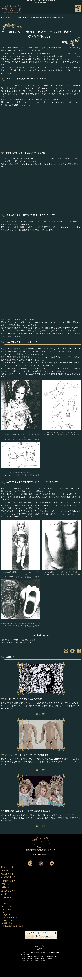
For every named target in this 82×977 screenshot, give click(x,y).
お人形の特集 (7, 874)
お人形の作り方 (8, 877)
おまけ (4, 894)
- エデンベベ (7, 906)
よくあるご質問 (8, 891)
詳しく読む (41, 714)
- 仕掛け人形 (7, 923)
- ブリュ (5, 903)
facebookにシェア (79, 651)
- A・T (5, 912)
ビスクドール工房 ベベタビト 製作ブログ (41, 935)
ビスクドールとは (9, 867)
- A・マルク (7, 909)
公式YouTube (41, 863)
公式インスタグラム (30, 863)
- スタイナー (7, 915)
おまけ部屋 (41, 945)
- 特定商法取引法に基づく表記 (12, 926)
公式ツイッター (52, 863)
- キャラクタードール (10, 920)
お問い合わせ (7, 887)
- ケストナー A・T (9, 917)
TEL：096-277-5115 (41, 2)
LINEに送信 (66, 651)
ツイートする (72, 651)
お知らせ (5, 884)
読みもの (5, 870)
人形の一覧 (6, 897)
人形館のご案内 (8, 881)
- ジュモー (6, 901)
